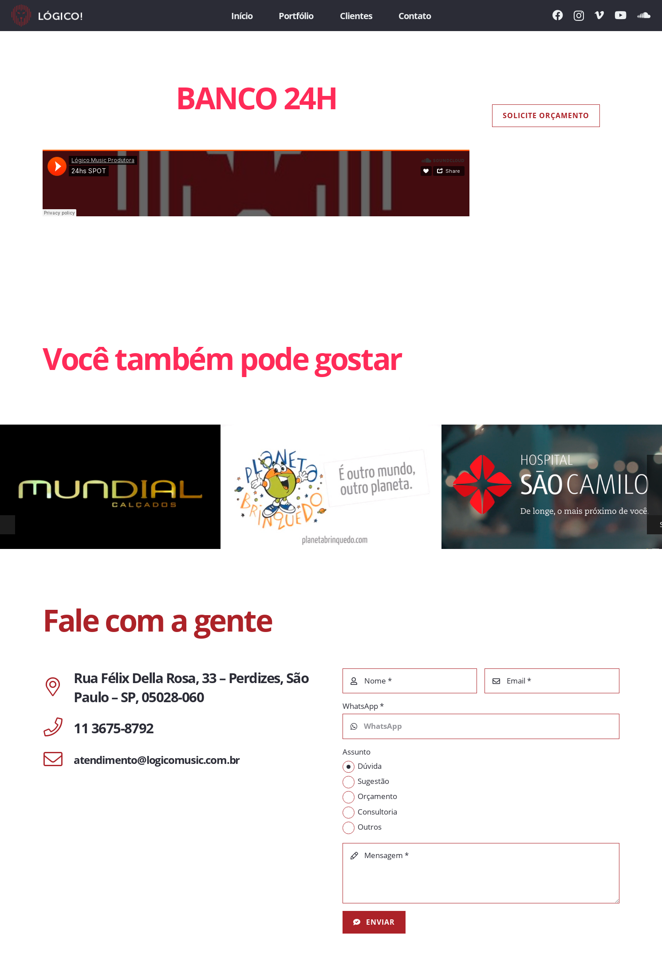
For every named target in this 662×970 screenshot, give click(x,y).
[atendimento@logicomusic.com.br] (58, 760)
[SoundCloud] (643, 15)
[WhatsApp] (481, 726)
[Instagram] (579, 15)
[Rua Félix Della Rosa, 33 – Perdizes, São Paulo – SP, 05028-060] (58, 687)
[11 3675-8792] (58, 728)
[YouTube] (621, 15)
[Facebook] (557, 15)
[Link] (47, 15)
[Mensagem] (481, 873)
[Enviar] (374, 922)
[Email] (552, 680)
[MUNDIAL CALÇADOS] (110, 487)
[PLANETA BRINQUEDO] (331, 487)
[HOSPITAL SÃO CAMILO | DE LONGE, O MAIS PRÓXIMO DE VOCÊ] (551, 487)
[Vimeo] (599, 15)
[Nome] (410, 680)
